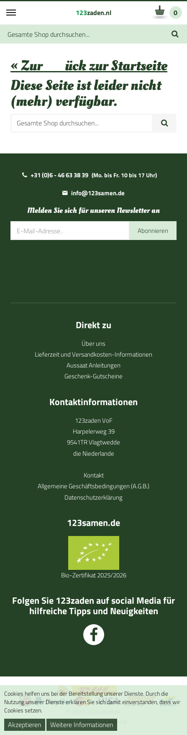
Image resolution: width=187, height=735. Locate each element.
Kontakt (94, 475)
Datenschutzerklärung (93, 497)
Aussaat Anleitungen (93, 365)
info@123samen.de (98, 193)
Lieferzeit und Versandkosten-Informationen (93, 354)
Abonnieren (153, 230)
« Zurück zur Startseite (88, 66)
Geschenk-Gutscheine (93, 376)
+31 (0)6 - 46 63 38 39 (59, 175)
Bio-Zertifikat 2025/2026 (93, 575)
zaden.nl (93, 13)
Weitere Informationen (81, 725)
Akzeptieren (24, 725)
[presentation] (74, 265)
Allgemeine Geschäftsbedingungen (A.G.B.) (93, 486)
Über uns (93, 343)
